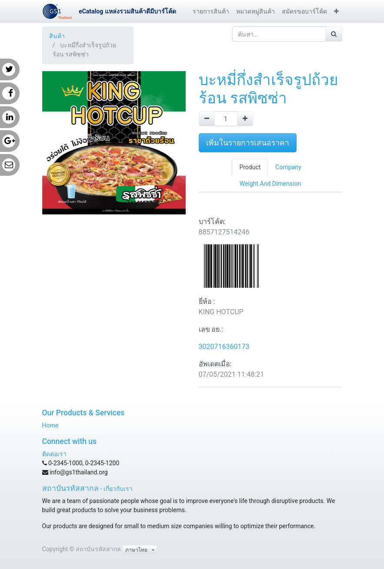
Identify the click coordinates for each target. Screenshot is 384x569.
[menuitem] (211, 11)
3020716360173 (224, 346)
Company (288, 167)
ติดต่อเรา (54, 454)
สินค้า (57, 36)
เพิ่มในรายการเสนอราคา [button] (247, 142)
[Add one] (245, 118)
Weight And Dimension (270, 183)
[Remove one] (207, 118)
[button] (336, 11)
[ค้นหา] (333, 34)
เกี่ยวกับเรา (118, 488)
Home (50, 425)
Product (249, 167)
